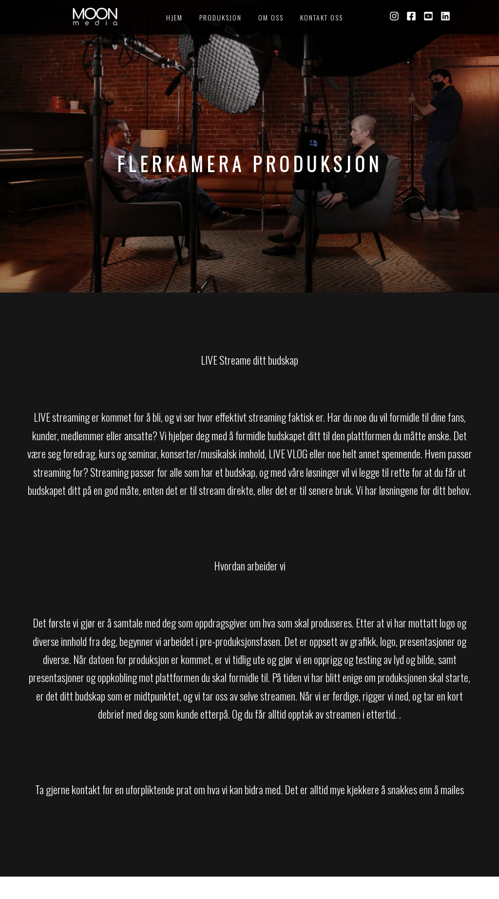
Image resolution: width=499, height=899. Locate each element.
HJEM (174, 17)
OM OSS (271, 17)
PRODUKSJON (220, 17)
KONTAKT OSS (321, 17)
